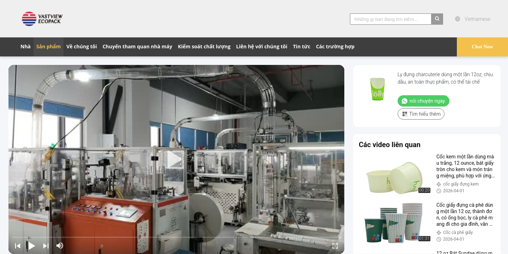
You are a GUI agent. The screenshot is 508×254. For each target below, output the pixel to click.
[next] (46, 245)
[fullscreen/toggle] (335, 245)
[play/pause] (32, 245)
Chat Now (482, 46)
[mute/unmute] (60, 245)
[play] (176, 159)
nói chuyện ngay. (423, 101)
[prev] (18, 245)
